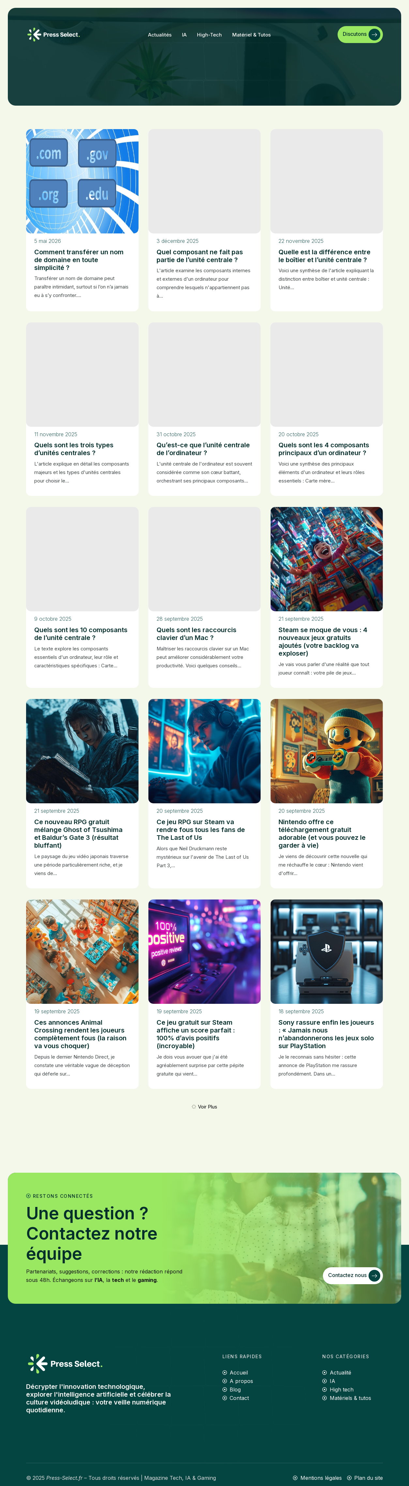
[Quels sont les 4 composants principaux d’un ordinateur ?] (326, 374)
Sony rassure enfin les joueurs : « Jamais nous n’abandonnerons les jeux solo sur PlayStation (326, 1034)
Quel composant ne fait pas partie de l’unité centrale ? (200, 256)
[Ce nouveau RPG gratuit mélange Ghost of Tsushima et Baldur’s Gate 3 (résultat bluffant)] (82, 751)
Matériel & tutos (251, 35)
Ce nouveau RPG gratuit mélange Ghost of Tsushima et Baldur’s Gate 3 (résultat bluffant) (78, 833)
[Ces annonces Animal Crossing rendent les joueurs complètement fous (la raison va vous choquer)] (82, 951)
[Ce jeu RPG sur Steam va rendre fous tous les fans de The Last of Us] (204, 751)
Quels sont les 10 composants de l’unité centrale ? (81, 634)
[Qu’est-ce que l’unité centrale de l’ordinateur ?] (204, 374)
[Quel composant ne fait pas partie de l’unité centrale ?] (204, 181)
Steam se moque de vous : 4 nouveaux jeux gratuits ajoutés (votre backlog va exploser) (323, 641)
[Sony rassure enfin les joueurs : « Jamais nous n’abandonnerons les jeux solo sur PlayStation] (326, 951)
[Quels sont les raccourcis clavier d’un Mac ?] (204, 559)
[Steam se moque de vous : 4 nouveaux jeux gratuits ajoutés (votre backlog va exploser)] (326, 559)
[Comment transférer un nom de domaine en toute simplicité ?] (82, 181)
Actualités (160, 35)
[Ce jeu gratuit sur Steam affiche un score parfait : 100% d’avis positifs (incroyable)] (204, 951)
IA (184, 35)
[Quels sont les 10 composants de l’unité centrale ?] (82, 559)
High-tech (209, 35)
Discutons (361, 34)
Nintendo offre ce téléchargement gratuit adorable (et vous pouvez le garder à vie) (322, 833)
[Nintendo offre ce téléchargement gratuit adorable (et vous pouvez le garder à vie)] (326, 751)
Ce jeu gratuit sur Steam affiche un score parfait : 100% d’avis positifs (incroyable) (196, 1034)
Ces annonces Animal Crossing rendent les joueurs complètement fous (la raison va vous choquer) (80, 1034)
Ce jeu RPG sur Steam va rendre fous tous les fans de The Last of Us (201, 829)
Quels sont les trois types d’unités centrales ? (74, 449)
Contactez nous (354, 1276)
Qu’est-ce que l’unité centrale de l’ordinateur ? (203, 449)
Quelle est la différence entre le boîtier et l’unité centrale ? (325, 256)
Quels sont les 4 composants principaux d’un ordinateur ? (324, 449)
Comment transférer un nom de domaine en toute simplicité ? (79, 260)
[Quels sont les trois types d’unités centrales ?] (82, 374)
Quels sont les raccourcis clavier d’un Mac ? (196, 634)
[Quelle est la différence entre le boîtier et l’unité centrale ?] (326, 181)
